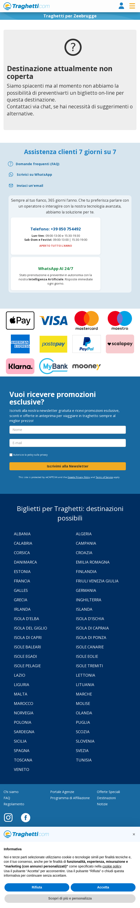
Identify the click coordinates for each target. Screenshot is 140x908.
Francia (22, 581)
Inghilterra (88, 599)
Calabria (23, 543)
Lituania (85, 684)
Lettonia (85, 675)
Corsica (22, 552)
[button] (134, 834)
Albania (22, 533)
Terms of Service (104, 477)
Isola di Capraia (92, 628)
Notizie (102, 804)
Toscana (23, 760)
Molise (83, 703)
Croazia (84, 552)
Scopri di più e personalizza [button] (70, 898)
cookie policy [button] (112, 866)
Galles (21, 590)
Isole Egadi (25, 656)
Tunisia (84, 760)
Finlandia (86, 571)
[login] (121, 6)
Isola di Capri (28, 637)
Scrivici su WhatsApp (34, 174)
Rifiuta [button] (37, 887)
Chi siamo (11, 791)
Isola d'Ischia (90, 618)
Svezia (82, 750)
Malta (20, 694)
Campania (86, 543)
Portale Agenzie (62, 791)
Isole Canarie (90, 647)
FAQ (7, 798)
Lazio (19, 675)
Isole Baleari (27, 647)
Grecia (20, 599)
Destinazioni (106, 798)
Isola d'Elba (26, 618)
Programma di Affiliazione (70, 798)
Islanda (84, 609)
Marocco (23, 703)
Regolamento (14, 804)
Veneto (21, 769)
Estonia (22, 571)
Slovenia (85, 741)
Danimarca (25, 562)
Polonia (22, 722)
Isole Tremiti (89, 665)
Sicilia (20, 741)
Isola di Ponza (91, 637)
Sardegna (24, 731)
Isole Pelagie (27, 665)
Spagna (21, 750)
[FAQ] (70, 163)
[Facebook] (26, 817)
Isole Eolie (87, 656)
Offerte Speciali (108, 791)
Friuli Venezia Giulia (97, 581)
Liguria (21, 684)
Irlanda (22, 609)
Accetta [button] (103, 887)
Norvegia (23, 713)
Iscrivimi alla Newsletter (67, 466)
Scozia (83, 731)
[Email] (70, 185)
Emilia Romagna (93, 562)
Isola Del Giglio (30, 628)
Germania (86, 590)
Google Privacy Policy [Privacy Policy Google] (79, 477)
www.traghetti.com (26, 6)
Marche (84, 694)
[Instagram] (11, 817)
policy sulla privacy (37, 454)
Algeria (84, 533)
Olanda (84, 713)
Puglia (83, 722)
